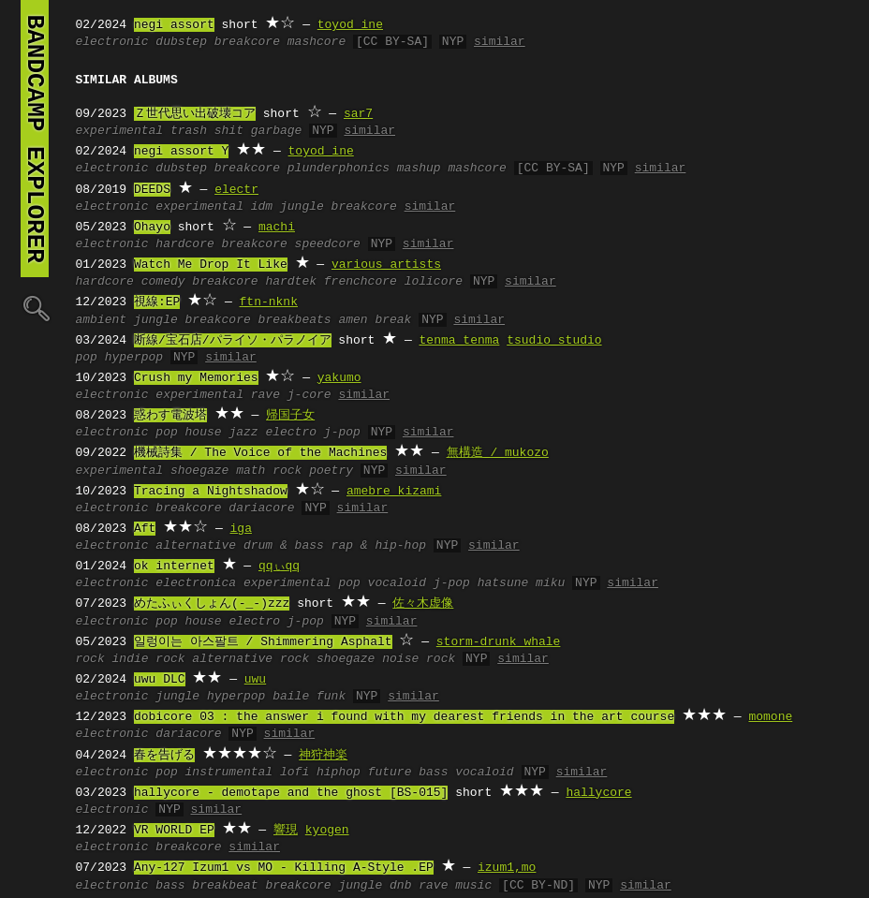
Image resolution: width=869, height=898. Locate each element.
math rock (269, 471)
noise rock (418, 659)
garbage (276, 131)
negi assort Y (181, 151)
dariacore (261, 508)
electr (236, 190)
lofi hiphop (320, 772)
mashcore (316, 42)
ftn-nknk (269, 302)
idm (261, 207)
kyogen (327, 830)
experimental (120, 131)
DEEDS (152, 190)
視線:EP (157, 302)
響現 (285, 830)
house (203, 432)
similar (499, 42)
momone (770, 717)
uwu (255, 679)
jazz (243, 432)
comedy (163, 281)
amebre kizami (393, 491)
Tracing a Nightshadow (210, 491)
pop (86, 357)
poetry (331, 471)
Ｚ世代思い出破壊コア (195, 114)
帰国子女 (290, 415)
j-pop (342, 432)
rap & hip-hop (378, 545)
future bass (408, 772)
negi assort (174, 25)
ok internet (174, 566)
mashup (419, 168)
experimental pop (302, 583)
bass (169, 885)
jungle (302, 207)
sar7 (358, 114)
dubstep (181, 42)
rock (90, 659)
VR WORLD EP (174, 830)
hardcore (184, 244)
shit (228, 131)
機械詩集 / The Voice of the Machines (260, 453)
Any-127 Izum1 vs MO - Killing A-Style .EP (284, 868)
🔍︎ (35, 307)
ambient (101, 320)
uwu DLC (159, 679)
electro (291, 432)
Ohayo (152, 227)
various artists (386, 265)
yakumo (339, 378)
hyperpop (134, 357)
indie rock (148, 659)
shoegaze (199, 471)
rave (265, 395)
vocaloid (397, 583)
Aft (144, 529)
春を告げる (164, 755)
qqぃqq (279, 566)
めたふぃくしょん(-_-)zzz (211, 604)
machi (276, 227)
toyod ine (350, 25)
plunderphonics (338, 168)
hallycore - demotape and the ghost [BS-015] (291, 793)
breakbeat (225, 885)
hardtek (291, 281)
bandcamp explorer (35, 138)
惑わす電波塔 (170, 415)
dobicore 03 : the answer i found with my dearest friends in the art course (404, 717)
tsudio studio (554, 340)
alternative (195, 545)
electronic (112, 42)
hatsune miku (522, 583)
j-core (309, 395)
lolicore (434, 281)
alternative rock (250, 659)
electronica (195, 583)
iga (241, 529)
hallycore (598, 793)
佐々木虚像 (422, 604)
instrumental (229, 772)
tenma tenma (460, 340)
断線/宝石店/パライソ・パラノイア (232, 340)
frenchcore (360, 281)
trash (188, 131)
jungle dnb (374, 885)
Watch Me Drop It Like (210, 265)
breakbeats (294, 320)
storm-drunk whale (498, 642)
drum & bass (283, 545)
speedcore (328, 244)
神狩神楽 (323, 755)
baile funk (309, 696)
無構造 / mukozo (498, 453)
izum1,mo (507, 868)
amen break (374, 320)
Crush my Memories (196, 378)
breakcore (247, 42)
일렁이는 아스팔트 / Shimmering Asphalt (263, 642)
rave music (455, 885)
